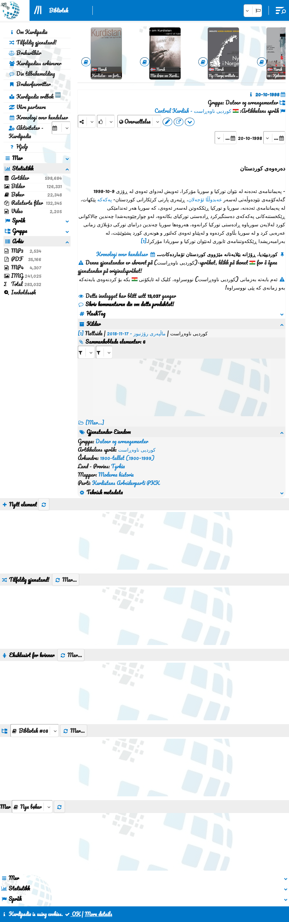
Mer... (66, 580)
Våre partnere (27, 107)
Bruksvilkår (25, 53)
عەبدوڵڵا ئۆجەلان (205, 199)
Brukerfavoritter (30, 84)
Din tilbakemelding (32, 73)
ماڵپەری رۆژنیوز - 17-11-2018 (136, 333)
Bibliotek (58, 10)
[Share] (86, 121)
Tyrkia (118, 466)
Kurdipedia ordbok (35, 95)
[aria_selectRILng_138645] (104, 352)
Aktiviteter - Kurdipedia (26, 132)
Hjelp (18, 146)
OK (72, 914)
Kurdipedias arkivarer (35, 63)
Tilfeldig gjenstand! (33, 42)
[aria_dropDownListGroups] (34, 730)
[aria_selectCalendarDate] (61, 128)
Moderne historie (116, 474)
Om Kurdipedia (28, 32)
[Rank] (105, 121)
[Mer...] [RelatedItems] (94, 422)
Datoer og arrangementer (122, 441)
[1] (144, 241)
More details (98, 914)
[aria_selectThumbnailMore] (32, 807)
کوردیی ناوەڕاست (137, 449)
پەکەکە (104, 199)
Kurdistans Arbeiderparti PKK (125, 483)
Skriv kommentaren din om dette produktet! (126, 304)
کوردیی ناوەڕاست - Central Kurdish (193, 111)
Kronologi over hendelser (38, 117)
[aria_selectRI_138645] (86, 352)
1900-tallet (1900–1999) (127, 458)
